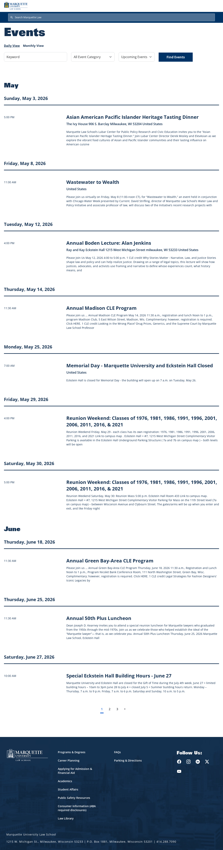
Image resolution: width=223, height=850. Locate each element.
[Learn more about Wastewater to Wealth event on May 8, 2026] (92, 182)
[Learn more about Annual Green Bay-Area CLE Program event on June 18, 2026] (109, 560)
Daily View (12, 46)
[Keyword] (35, 57)
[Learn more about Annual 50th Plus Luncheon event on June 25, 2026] (98, 618)
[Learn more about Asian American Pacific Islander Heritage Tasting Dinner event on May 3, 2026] (132, 117)
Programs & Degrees (71, 752)
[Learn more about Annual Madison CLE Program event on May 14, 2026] (101, 308)
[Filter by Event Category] (93, 57)
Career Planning (68, 760)
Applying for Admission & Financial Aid (75, 771)
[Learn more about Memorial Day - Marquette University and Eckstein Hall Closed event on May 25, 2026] (139, 365)
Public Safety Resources (74, 798)
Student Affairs (68, 789)
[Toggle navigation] (215, 6)
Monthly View (33, 46)
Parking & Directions (128, 760)
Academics (65, 781)
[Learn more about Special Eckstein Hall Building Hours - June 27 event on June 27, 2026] (119, 675)
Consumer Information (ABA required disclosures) (77, 808)
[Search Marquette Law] (111, 17)
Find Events (176, 57)
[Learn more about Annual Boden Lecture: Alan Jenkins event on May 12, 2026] (108, 243)
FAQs (117, 752)
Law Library (66, 818)
